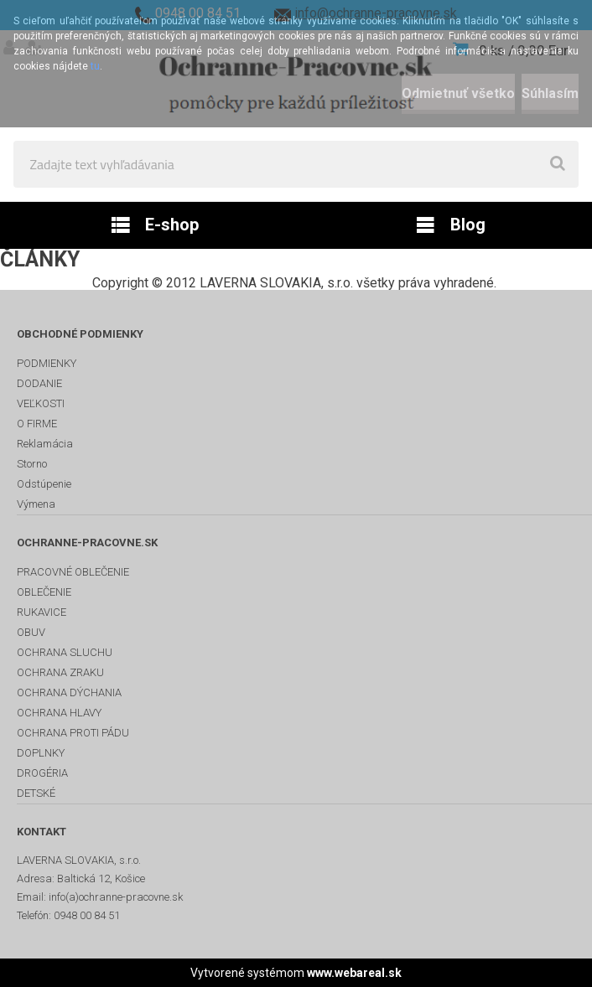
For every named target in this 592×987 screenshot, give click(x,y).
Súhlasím (550, 93)
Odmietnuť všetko (458, 93)
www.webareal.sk (354, 972)
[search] (558, 164)
